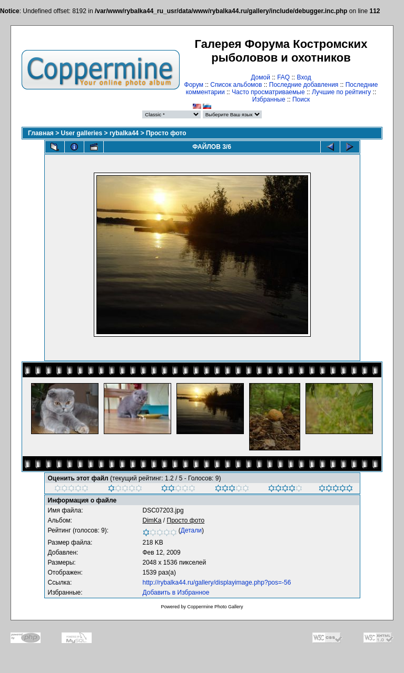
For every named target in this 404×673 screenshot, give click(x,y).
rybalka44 (124, 133)
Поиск (301, 99)
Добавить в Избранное (176, 592)
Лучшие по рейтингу (341, 92)
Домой (260, 77)
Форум (193, 84)
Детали (191, 530)
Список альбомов (236, 84)
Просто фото (166, 133)
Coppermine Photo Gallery (215, 606)
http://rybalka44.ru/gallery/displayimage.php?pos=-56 (217, 582)
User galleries (82, 133)
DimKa (152, 520)
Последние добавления (304, 84)
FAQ (283, 77)
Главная (41, 133)
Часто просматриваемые (268, 92)
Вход (304, 77)
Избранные (268, 99)
